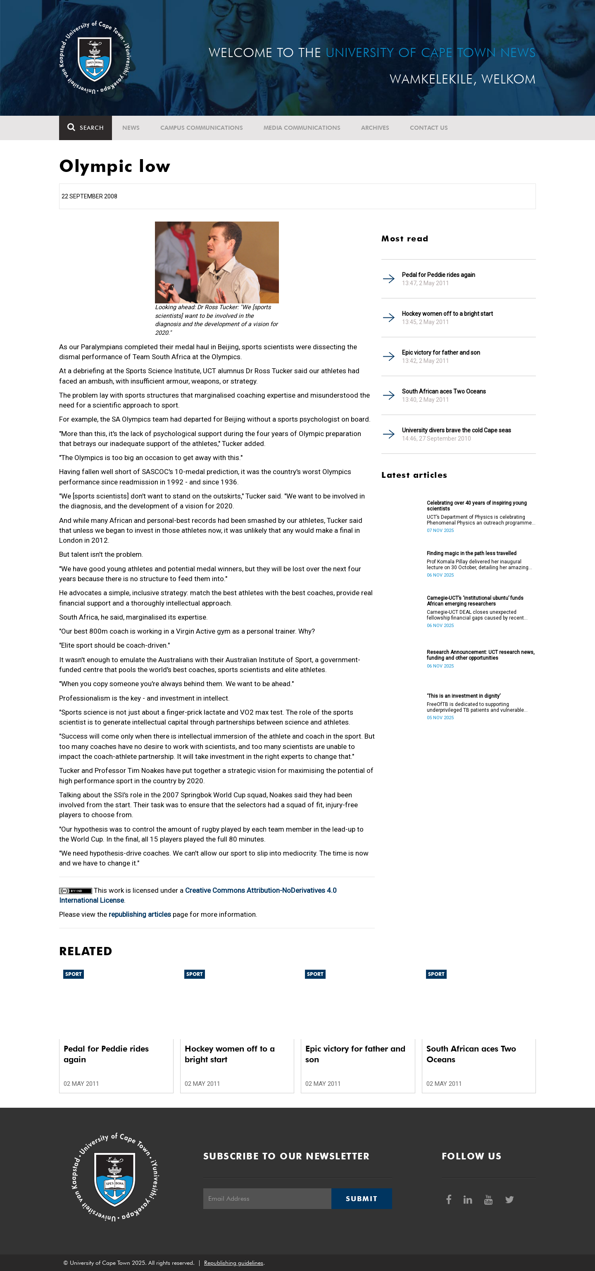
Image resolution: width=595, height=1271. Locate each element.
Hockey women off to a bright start (447, 313)
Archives (375, 127)
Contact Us (429, 127)
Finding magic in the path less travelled (471, 553)
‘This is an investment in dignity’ (463, 696)
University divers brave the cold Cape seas (456, 430)
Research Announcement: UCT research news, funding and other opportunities (481, 655)
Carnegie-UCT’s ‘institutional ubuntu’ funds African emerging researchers (475, 601)
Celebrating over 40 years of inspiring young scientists (477, 506)
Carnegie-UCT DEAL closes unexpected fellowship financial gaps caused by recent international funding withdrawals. (475, 615)
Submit (361, 1199)
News (131, 127)
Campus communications (201, 127)
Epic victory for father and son (441, 352)
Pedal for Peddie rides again (438, 275)
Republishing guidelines (233, 1262)
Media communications (302, 127)
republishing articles (140, 914)
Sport (73, 974)
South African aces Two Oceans (444, 391)
